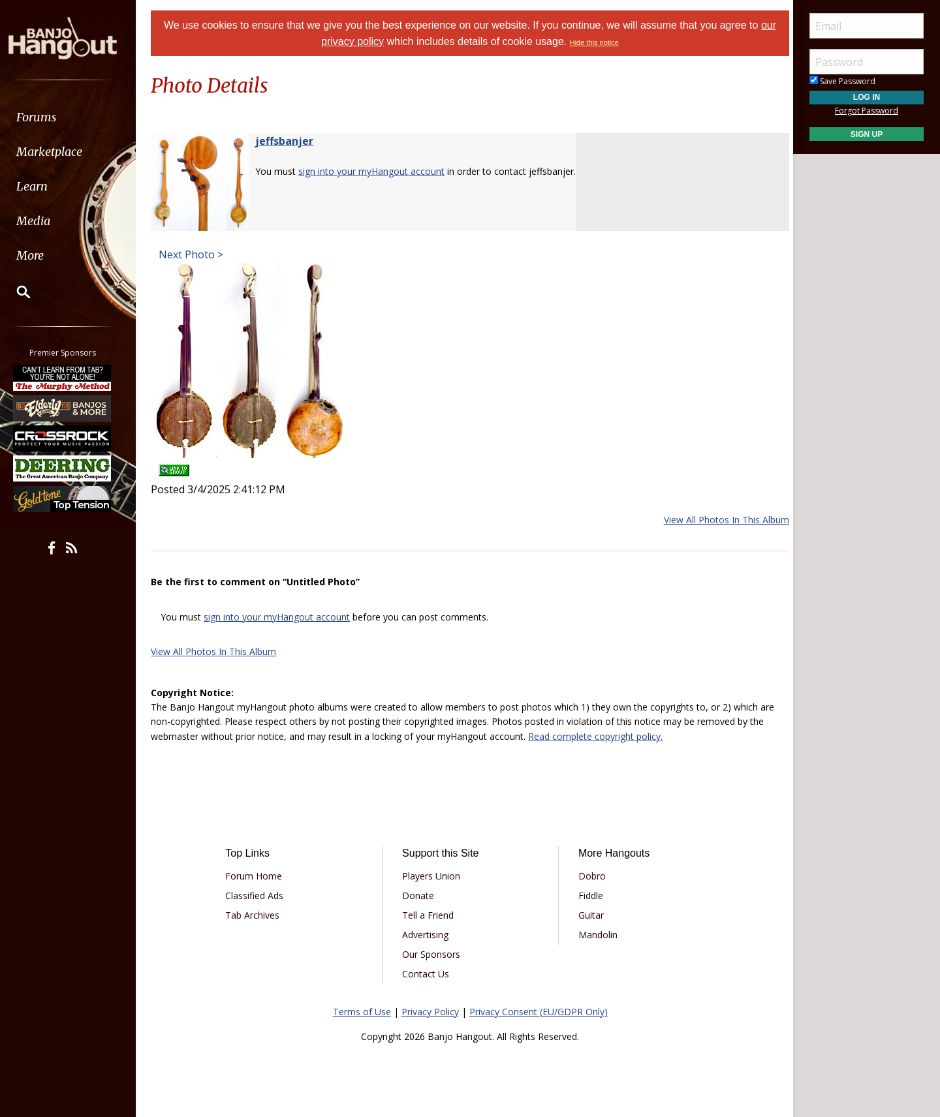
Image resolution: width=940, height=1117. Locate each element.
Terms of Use (362, 1011)
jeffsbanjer (290, 141)
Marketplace (60, 151)
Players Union (432, 876)
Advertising (426, 934)
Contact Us (426, 974)
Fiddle (588, 895)
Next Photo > (195, 254)
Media (44, 220)
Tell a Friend (429, 915)
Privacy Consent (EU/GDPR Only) (538, 1011)
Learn (43, 186)
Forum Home (258, 876)
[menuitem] (73, 117)
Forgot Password (866, 110)
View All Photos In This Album (720, 519)
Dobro (590, 876)
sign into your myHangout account (377, 171)
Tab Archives (257, 915)
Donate (419, 895)
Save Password (842, 81)
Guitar (589, 915)
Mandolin (596, 934)
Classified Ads (259, 895)
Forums (47, 117)
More (41, 255)
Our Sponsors (432, 954)
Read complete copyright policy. (601, 736)
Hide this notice (594, 42)
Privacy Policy (430, 1011)
